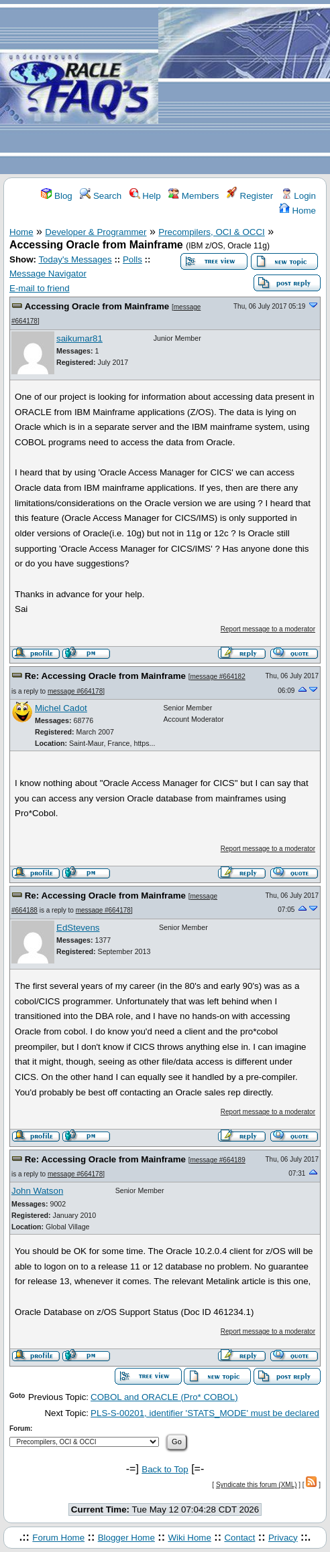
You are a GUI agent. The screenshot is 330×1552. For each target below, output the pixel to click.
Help (145, 196)
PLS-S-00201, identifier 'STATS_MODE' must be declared (205, 1413)
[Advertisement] (244, 87)
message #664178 (75, 691)
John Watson (37, 1191)
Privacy (283, 1538)
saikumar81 (79, 338)
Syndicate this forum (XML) (256, 1484)
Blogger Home (126, 1538)
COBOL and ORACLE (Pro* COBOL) (164, 1397)
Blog (56, 196)
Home (297, 211)
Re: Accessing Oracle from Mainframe (105, 676)
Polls (132, 259)
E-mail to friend (39, 288)
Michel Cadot (61, 708)
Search (100, 196)
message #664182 (217, 676)
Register (250, 196)
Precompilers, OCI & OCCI (211, 232)
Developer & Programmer (95, 232)
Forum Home (58, 1538)
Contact (239, 1538)
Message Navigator (48, 273)
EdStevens (77, 928)
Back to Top (165, 1469)
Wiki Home (189, 1538)
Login (298, 196)
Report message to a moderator (268, 629)
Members (193, 196)
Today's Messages (74, 259)
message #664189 (217, 1160)
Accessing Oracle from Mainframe (97, 306)
